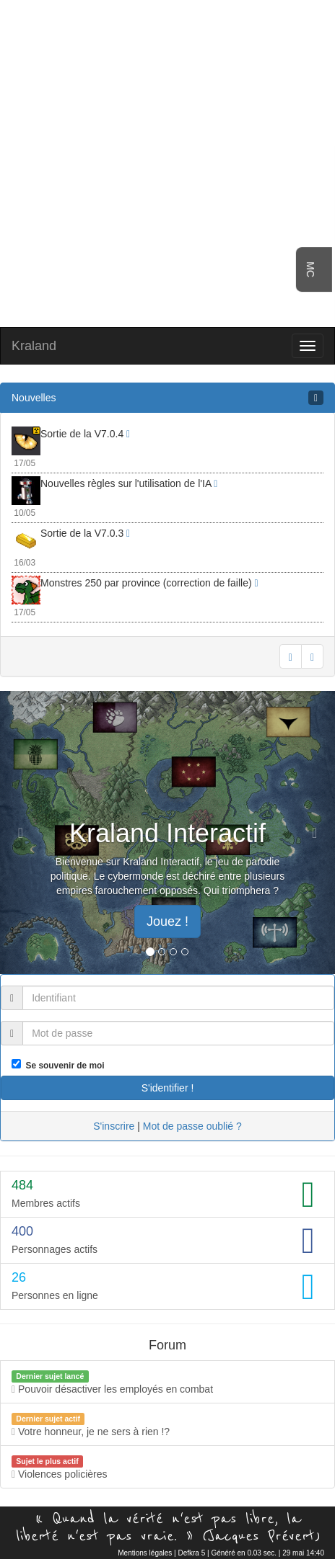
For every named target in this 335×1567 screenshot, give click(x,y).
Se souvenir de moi (63, 1066)
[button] (25, 832)
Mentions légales (145, 1553)
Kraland (34, 346)
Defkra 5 (191, 1553)
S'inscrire (113, 1126)
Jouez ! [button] (167, 921)
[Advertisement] (168, 161)
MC (310, 269)
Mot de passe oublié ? (192, 1126)
